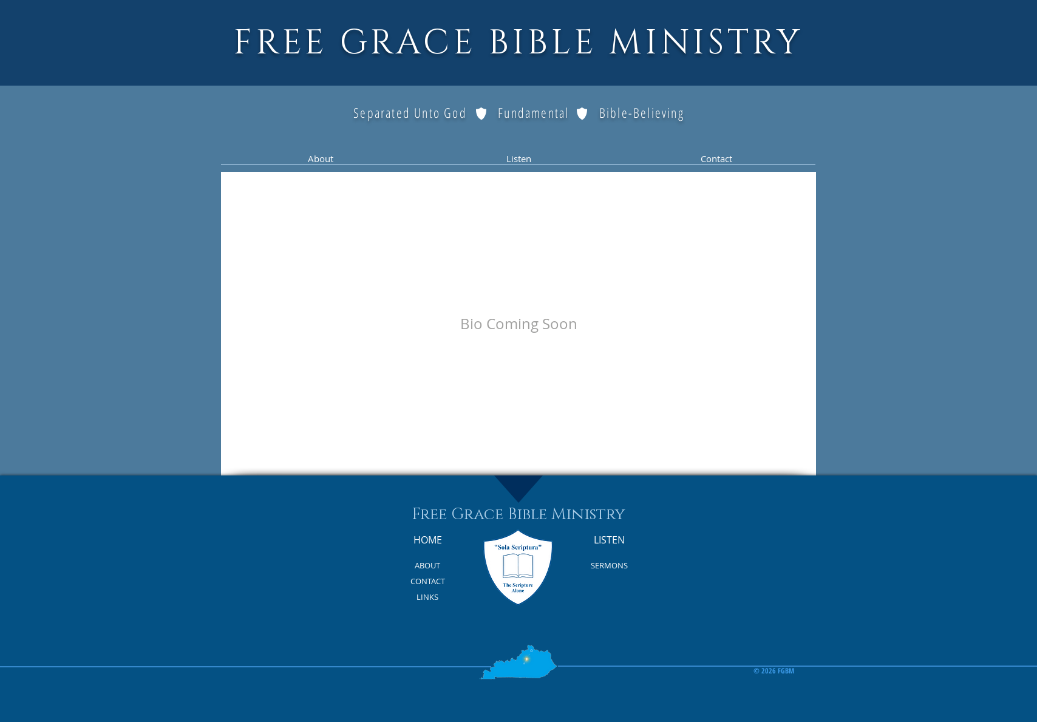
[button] (320, 163)
